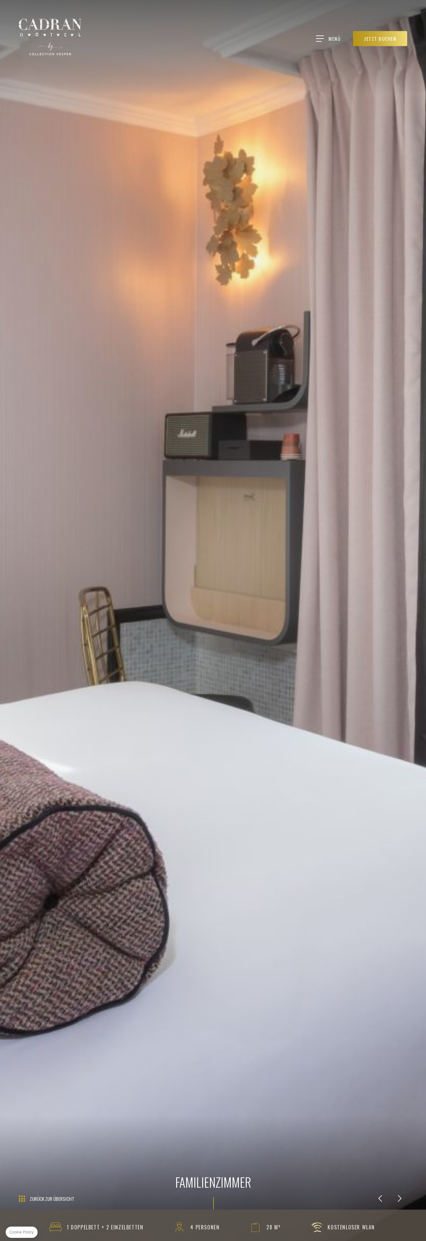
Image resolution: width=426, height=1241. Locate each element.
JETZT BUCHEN (380, 38)
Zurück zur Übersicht (52, 1198)
